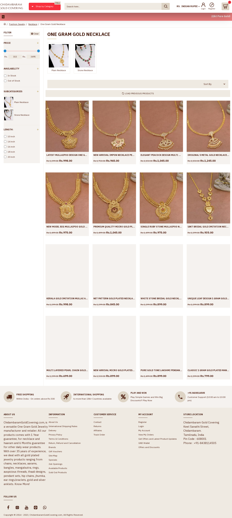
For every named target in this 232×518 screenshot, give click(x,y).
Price (7, 43)
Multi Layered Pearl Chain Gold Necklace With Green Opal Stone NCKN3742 (67, 370)
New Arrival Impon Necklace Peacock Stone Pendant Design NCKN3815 (114, 155)
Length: (8, 129)
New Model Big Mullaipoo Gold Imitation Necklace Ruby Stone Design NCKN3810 (67, 226)
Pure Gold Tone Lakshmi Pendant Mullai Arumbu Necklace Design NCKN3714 (161, 370)
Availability (11, 68)
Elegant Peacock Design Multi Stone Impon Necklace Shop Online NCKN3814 (161, 155)
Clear (36, 33)
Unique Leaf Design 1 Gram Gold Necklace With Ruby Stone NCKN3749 (208, 298)
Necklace (32, 24)
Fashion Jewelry (17, 24)
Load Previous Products (139, 93)
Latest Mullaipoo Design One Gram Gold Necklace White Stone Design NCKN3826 (67, 155)
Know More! (22, 484)
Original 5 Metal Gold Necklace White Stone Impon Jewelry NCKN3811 (208, 155)
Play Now (147, 400)
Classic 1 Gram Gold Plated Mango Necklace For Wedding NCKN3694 (208, 370)
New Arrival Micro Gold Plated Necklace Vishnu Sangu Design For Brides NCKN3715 (114, 370)
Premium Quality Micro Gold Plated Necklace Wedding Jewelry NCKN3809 (114, 226)
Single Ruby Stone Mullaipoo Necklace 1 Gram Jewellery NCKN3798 (161, 226)
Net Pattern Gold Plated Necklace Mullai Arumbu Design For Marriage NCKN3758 (114, 298)
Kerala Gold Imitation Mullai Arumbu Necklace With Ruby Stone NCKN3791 (67, 298)
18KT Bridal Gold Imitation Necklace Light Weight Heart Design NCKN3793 (208, 226)
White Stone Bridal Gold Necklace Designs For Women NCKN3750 (161, 298)
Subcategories (13, 91)
